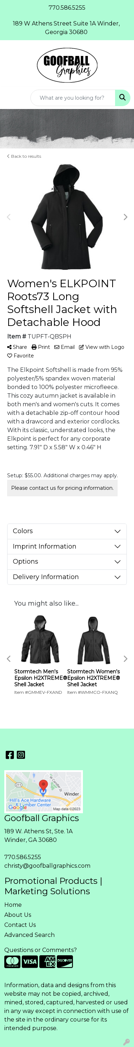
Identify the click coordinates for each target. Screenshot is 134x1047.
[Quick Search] (72, 98)
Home (13, 904)
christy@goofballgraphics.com (47, 865)
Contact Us (20, 925)
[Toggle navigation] (11, 98)
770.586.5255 (22, 857)
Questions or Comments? (40, 950)
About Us (17, 914)
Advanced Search (29, 935)
